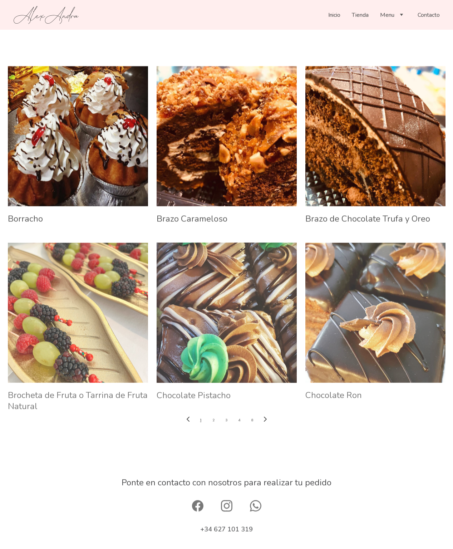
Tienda (360, 15)
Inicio (334, 15)
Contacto (429, 15)
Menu (387, 15)
